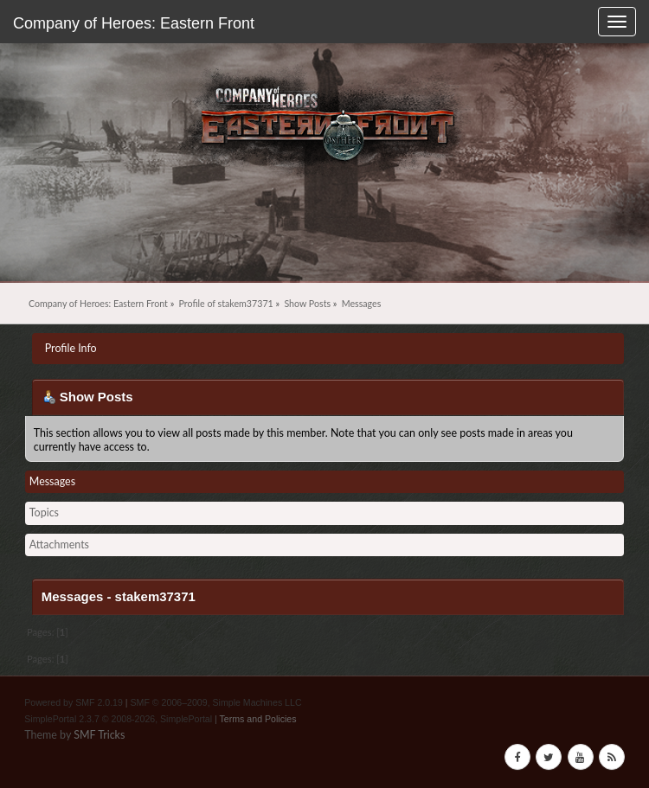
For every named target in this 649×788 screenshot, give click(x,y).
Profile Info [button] (71, 348)
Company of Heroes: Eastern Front (133, 23)
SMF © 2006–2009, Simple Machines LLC (216, 702)
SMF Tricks (99, 734)
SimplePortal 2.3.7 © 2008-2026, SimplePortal (118, 719)
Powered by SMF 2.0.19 (73, 702)
